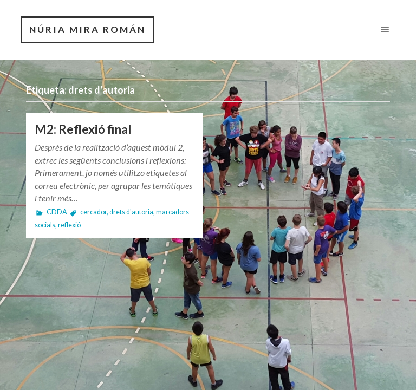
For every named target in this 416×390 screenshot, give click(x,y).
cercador (93, 212)
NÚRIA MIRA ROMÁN (87, 29)
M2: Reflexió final (83, 129)
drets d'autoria (131, 212)
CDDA (57, 212)
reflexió (69, 225)
